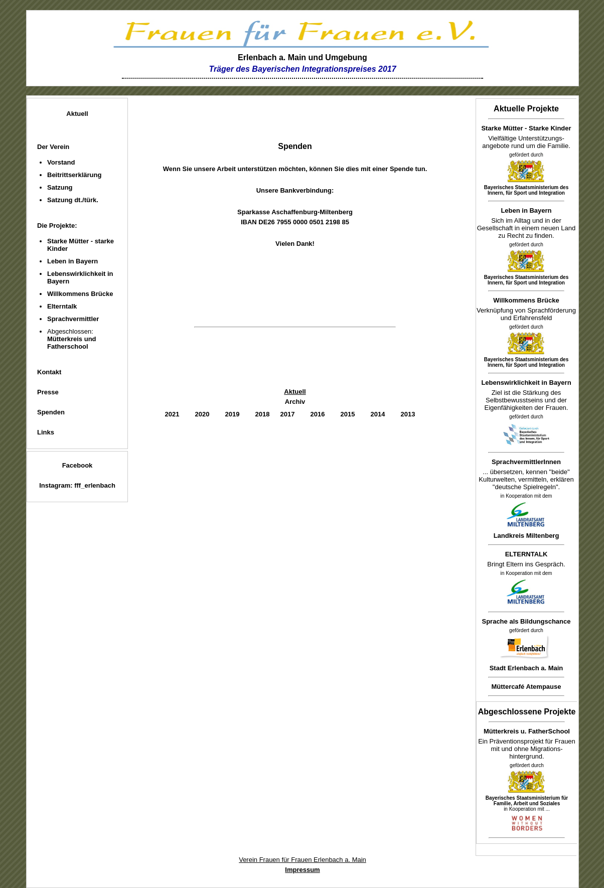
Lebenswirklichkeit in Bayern (526, 382)
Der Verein (53, 147)
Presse (48, 392)
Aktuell (77, 113)
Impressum (302, 869)
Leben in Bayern (72, 261)
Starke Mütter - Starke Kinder (526, 128)
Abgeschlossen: (71, 339)
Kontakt (49, 372)
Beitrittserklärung (74, 175)
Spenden (51, 412)
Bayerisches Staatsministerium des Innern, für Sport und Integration (526, 190)
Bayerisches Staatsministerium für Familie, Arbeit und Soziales (527, 800)
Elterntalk (62, 306)
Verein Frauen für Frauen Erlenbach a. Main (302, 859)
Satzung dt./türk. (72, 200)
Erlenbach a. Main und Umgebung (302, 57)
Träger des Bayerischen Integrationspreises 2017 (302, 69)
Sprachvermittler (73, 319)
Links (45, 432)
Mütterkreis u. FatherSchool (527, 731)
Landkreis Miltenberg (526, 535)
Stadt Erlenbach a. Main (526, 668)
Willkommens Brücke (80, 294)
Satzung (60, 187)
